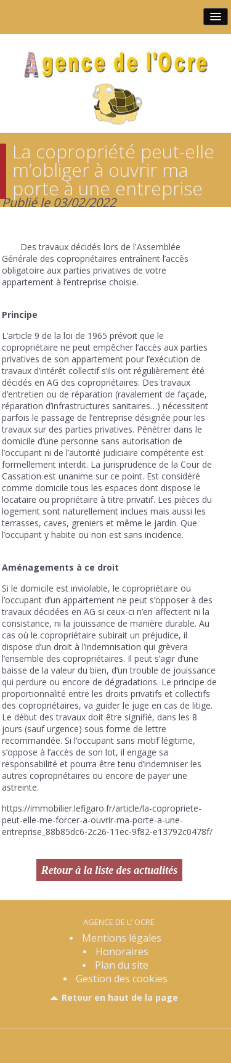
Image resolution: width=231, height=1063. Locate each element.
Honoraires (121, 951)
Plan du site (121, 965)
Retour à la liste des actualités (109, 870)
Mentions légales (121, 938)
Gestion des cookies (122, 978)
